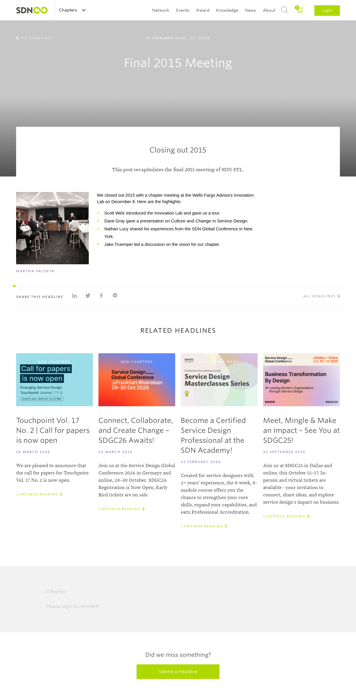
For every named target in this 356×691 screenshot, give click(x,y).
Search (284, 10)
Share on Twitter (88, 295)
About (269, 10)
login (67, 606)
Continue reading (37, 494)
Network (160, 10)
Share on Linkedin (74, 295)
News (250, 10)
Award (202, 10)
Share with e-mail (115, 295)
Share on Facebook (101, 295)
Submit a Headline (178, 671)
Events (182, 10)
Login (327, 10)
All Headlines (36, 38)
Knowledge (227, 10)
